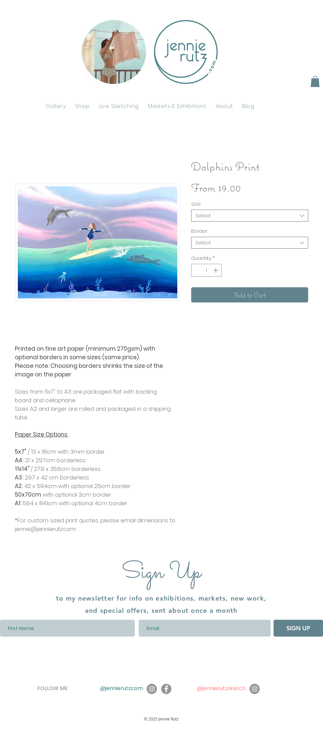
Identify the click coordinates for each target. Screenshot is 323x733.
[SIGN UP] (298, 628)
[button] (315, 81)
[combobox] (249, 216)
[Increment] (216, 270)
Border (199, 230)
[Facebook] (166, 689)
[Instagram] (152, 689)
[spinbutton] (206, 270)
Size (196, 203)
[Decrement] (196, 270)
